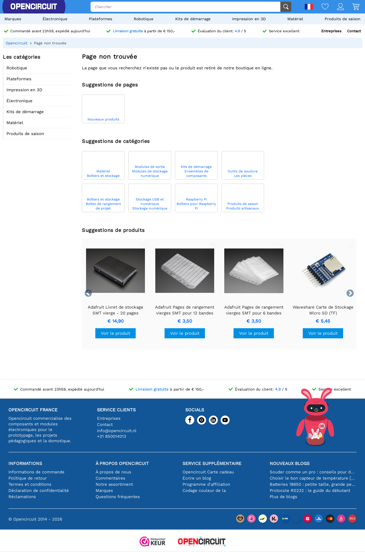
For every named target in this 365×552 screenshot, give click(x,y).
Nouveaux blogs (289, 463)
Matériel (295, 19)
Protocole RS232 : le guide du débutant (310, 490)
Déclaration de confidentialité (38, 490)
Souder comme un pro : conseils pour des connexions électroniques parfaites (313, 472)
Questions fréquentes (118, 496)
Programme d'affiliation (206, 484)
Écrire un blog (196, 478)
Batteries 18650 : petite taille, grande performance (313, 484)
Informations (25, 463)
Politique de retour (27, 478)
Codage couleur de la (204, 490)
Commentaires (110, 478)
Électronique (55, 19)
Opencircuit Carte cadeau (208, 472)
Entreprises (331, 31)
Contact (354, 31)
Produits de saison (343, 19)
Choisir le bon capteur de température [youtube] (313, 478)
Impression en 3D (249, 19)
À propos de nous (113, 472)
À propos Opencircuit (122, 463)
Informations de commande (36, 472)
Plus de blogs (283, 496)
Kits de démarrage (193, 19)
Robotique (143, 19)
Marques (12, 19)
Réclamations (22, 496)
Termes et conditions (29, 484)
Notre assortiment (114, 484)
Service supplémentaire (211, 463)
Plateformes (100, 19)
